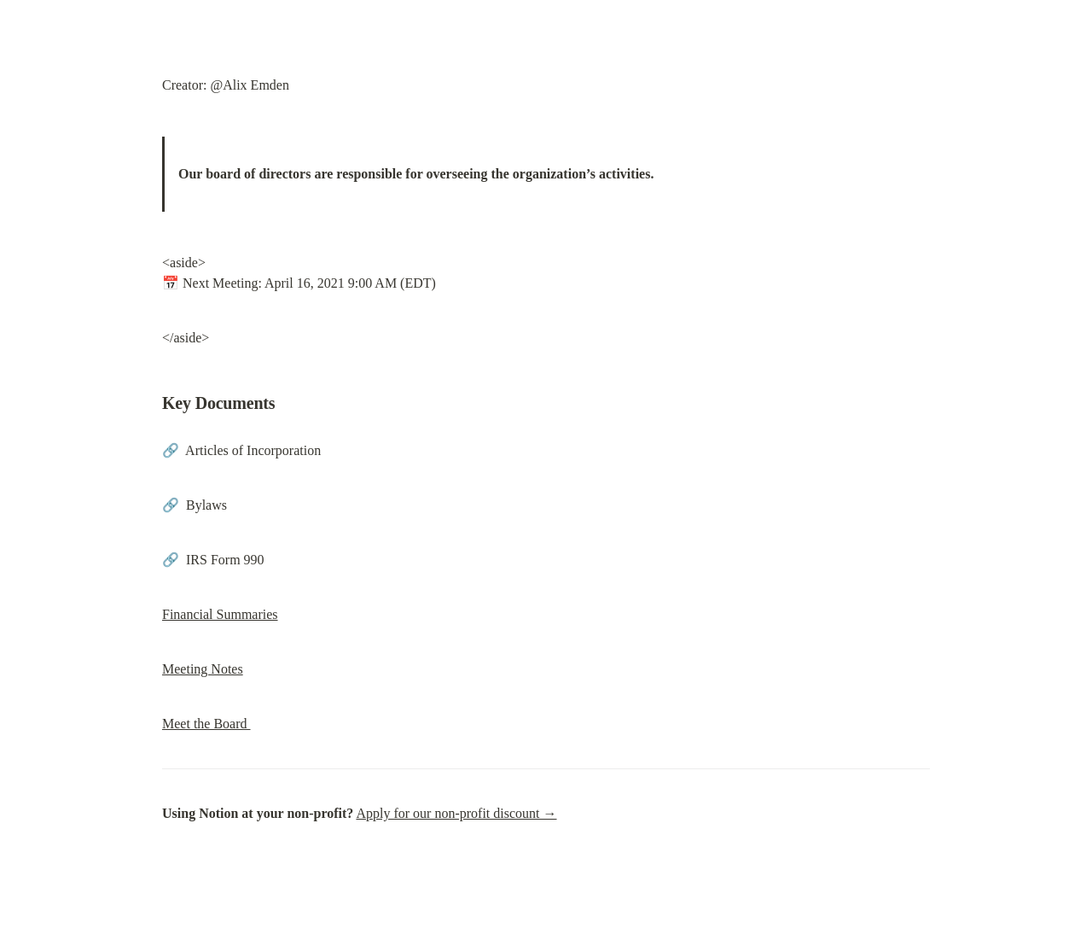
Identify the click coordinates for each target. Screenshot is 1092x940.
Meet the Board (206, 723)
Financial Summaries (220, 614)
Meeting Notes (202, 669)
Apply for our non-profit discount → (456, 813)
